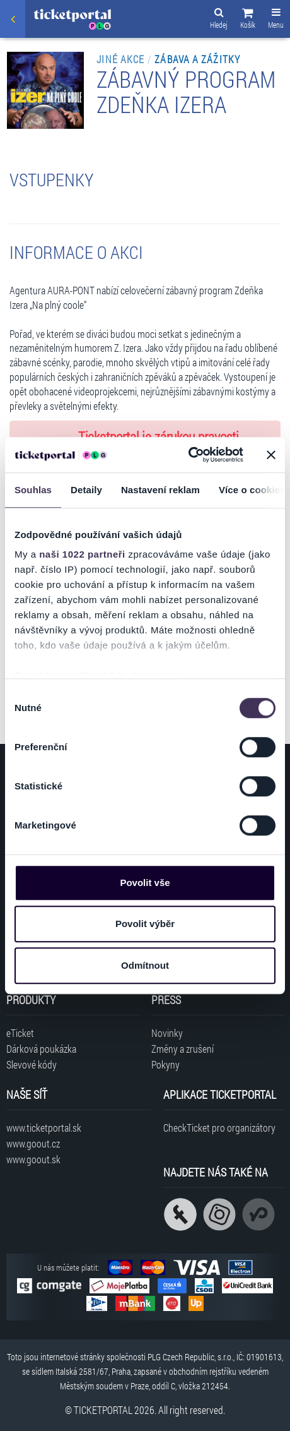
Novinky (167, 1032)
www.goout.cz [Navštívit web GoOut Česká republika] (33, 1143)
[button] (248, 20)
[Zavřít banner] (271, 454)
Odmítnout (145, 965)
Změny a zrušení (182, 1048)
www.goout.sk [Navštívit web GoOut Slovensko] (33, 1159)
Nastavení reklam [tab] (160, 489)
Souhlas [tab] (33, 489)
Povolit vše (145, 882)
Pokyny (165, 1064)
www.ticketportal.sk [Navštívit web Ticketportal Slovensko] (43, 1127)
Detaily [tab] (86, 489)
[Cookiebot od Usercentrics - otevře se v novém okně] (188, 454)
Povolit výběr (145, 923)
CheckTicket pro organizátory (219, 1127)
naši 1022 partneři (82, 554)
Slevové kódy (31, 1064)
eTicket (20, 1032)
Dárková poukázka (41, 1048)
